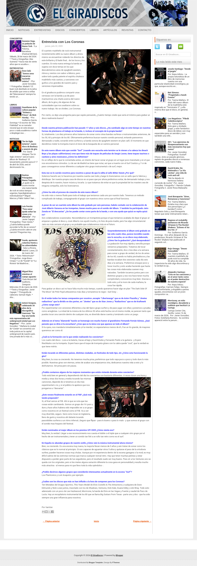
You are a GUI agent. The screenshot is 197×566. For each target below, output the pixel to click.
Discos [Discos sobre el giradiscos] (60, 30)
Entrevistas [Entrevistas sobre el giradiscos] (42, 30)
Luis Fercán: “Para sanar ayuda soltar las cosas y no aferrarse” (29, 211)
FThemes (116, 562)
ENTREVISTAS (16, 68)
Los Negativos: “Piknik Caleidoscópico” (178, 119)
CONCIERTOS (16, 38)
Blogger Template (96, 562)
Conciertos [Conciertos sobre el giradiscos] (77, 30)
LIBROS (13, 105)
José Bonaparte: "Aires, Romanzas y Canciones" (179, 197)
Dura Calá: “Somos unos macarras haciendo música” (28, 76)
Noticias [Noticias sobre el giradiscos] (23, 30)
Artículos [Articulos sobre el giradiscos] (110, 30)
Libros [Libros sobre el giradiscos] (94, 30)
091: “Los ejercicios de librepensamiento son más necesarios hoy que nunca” (179, 145)
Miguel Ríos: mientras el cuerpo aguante (29, 274)
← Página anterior (51, 521)
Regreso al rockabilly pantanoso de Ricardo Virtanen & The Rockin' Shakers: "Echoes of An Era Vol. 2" (178, 225)
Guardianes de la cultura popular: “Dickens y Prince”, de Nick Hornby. (29, 112)
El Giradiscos (97, 555)
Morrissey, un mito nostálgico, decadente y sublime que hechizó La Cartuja (179, 304)
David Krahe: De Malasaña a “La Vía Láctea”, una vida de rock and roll (177, 172)
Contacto (144, 30)
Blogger (119, 555)
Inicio (10, 30)
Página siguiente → (142, 521)
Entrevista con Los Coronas (63, 41)
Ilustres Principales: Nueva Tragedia (29, 177)
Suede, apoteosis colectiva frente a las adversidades (30, 243)
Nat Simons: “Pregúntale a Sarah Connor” (177, 95)
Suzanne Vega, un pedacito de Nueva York (28, 43)
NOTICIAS (14, 139)
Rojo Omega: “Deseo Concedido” (177, 249)
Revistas (127, 30)
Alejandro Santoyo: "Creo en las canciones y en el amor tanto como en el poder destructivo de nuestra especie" (179, 277)
